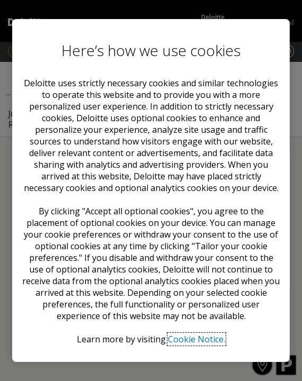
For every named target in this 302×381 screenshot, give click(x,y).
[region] (151, 190)
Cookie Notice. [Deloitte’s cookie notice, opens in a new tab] (196, 339)
